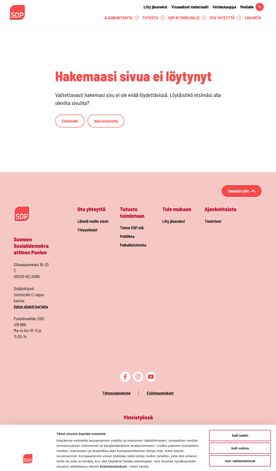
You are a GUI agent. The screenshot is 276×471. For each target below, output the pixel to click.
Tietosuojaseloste (116, 392)
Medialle (247, 6)
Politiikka (127, 236)
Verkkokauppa (224, 6)
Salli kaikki (240, 414)
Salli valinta (240, 427)
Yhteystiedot (87, 229)
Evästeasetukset (160, 392)
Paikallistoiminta (133, 244)
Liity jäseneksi (155, 6)
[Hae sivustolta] (260, 7)
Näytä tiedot (230, 462)
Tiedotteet (213, 221)
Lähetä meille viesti (92, 221)
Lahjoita (253, 17)
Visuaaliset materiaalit (190, 6)
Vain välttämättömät (240, 439)
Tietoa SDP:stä (132, 227)
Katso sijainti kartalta (31, 306)
